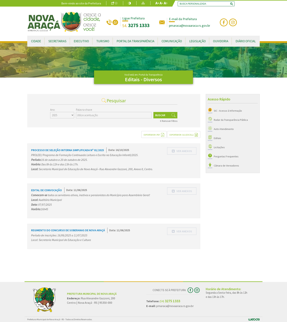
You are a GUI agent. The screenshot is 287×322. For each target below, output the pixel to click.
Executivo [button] (81, 41)
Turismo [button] (102, 41)
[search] (205, 4)
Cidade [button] (36, 41)
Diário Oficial (246, 41)
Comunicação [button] (172, 41)
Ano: (52, 109)
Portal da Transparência (135, 41)
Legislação (197, 41)
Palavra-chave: (84, 109)
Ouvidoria (220, 41)
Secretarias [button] (57, 41)
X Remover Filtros (168, 121)
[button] (181, 151)
